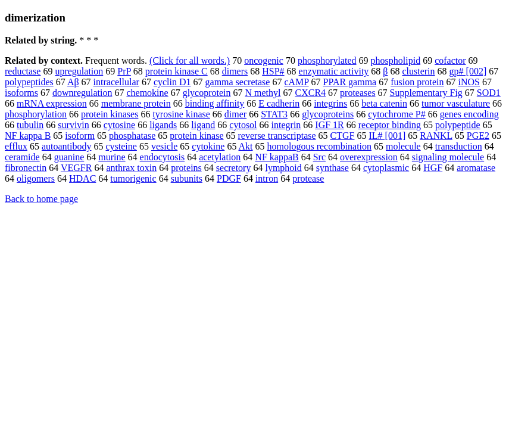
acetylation (220, 157)
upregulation (79, 71)
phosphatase (132, 135)
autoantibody (67, 146)
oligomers (36, 178)
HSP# (273, 71)
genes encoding (469, 114)
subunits (186, 178)
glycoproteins (328, 114)
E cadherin (278, 103)
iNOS (469, 82)
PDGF (229, 178)
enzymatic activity (334, 71)
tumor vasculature (455, 103)
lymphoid (283, 168)
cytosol (243, 125)
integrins (330, 103)
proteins (186, 168)
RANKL (436, 135)
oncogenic (263, 60)
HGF (432, 168)
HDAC (82, 178)
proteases (358, 93)
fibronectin (25, 168)
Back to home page (41, 199)
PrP (124, 71)
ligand (203, 125)
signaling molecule (448, 157)
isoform (80, 135)
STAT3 (274, 114)
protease (308, 178)
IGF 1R (329, 125)
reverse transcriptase (277, 135)
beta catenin (384, 103)
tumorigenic (133, 178)
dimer (235, 114)
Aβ (73, 82)
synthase (332, 168)
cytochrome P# (396, 114)
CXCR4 (310, 93)
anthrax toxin (131, 168)
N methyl (263, 93)
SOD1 (489, 93)
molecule (403, 146)
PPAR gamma (350, 82)
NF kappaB (276, 157)
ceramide (22, 157)
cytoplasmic (386, 168)
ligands (163, 125)
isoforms (21, 93)
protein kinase (196, 135)
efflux (16, 146)
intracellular (116, 82)
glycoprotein (207, 93)
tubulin (30, 125)
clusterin (418, 71)
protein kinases (109, 114)
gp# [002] (468, 71)
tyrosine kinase (181, 114)
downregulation (82, 93)
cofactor (450, 60)
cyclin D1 (172, 82)
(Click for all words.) (189, 60)
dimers (235, 71)
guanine (69, 157)
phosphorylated (327, 60)
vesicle (164, 146)
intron (266, 178)
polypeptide (457, 125)
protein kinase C (176, 71)
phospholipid (396, 60)
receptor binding (389, 125)
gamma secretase (237, 82)
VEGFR (76, 168)
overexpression (369, 157)
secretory (233, 168)
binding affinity (215, 103)
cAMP (296, 82)
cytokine (208, 146)
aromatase (476, 168)
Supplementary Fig (426, 93)
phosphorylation (36, 114)
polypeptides (29, 82)
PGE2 (478, 135)
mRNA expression (52, 103)
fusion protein (417, 82)
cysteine (120, 146)
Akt (246, 146)
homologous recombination (319, 146)
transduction (458, 146)
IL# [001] (387, 135)
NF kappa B (28, 135)
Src (319, 157)
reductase (22, 71)
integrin (286, 125)
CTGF (342, 135)
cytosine (119, 125)
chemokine (147, 93)
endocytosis (162, 157)
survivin (73, 125)
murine (111, 157)
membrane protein (136, 103)
